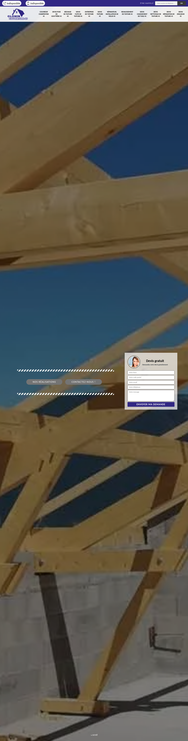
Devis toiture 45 (100, 14)
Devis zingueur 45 (180, 14)
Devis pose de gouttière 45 (56, 14)
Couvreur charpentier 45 (44, 14)
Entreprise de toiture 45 (89, 14)
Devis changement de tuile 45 (142, 14)
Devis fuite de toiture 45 (78, 14)
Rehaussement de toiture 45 (127, 13)
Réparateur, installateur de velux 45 (112, 14)
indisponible (11, 3)
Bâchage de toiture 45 (68, 14)
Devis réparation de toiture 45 (168, 14)
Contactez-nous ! (84, 381)
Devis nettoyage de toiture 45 (155, 14)
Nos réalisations (44, 381)
